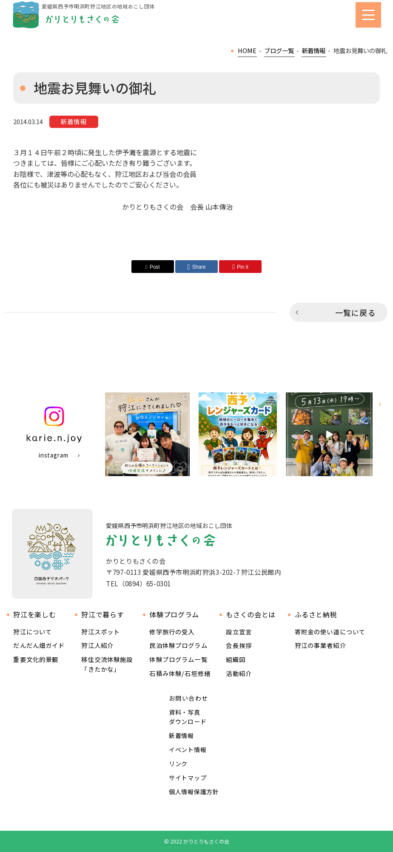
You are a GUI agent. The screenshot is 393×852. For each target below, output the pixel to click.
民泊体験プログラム (178, 645)
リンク (178, 763)
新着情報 (181, 735)
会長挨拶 (239, 645)
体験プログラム (174, 615)
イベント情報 (187, 749)
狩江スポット (100, 631)
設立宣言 (239, 631)
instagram (53, 455)
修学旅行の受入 (171, 631)
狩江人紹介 (97, 645)
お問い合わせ (188, 698)
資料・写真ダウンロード (187, 717)
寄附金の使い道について (330, 631)
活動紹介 (239, 673)
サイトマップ (187, 777)
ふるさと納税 (316, 615)
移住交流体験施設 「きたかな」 (107, 664)
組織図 (235, 659)
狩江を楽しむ (34, 615)
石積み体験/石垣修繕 (180, 673)
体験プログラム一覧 (178, 659)
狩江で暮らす (102, 615)
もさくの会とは (250, 615)
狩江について (32, 631)
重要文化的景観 (35, 659)
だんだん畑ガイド (39, 645)
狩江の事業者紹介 (320, 645)
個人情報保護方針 (194, 791)
